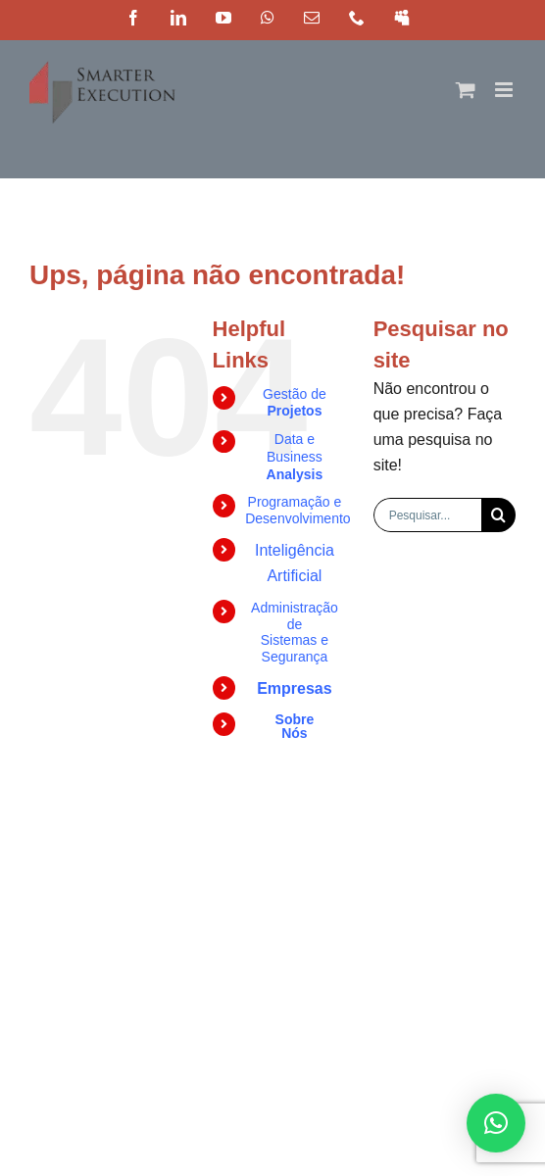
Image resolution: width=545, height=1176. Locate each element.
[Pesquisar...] (427, 515)
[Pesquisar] (498, 515)
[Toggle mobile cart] (465, 89)
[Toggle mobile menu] (505, 89)
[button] (496, 1123)
